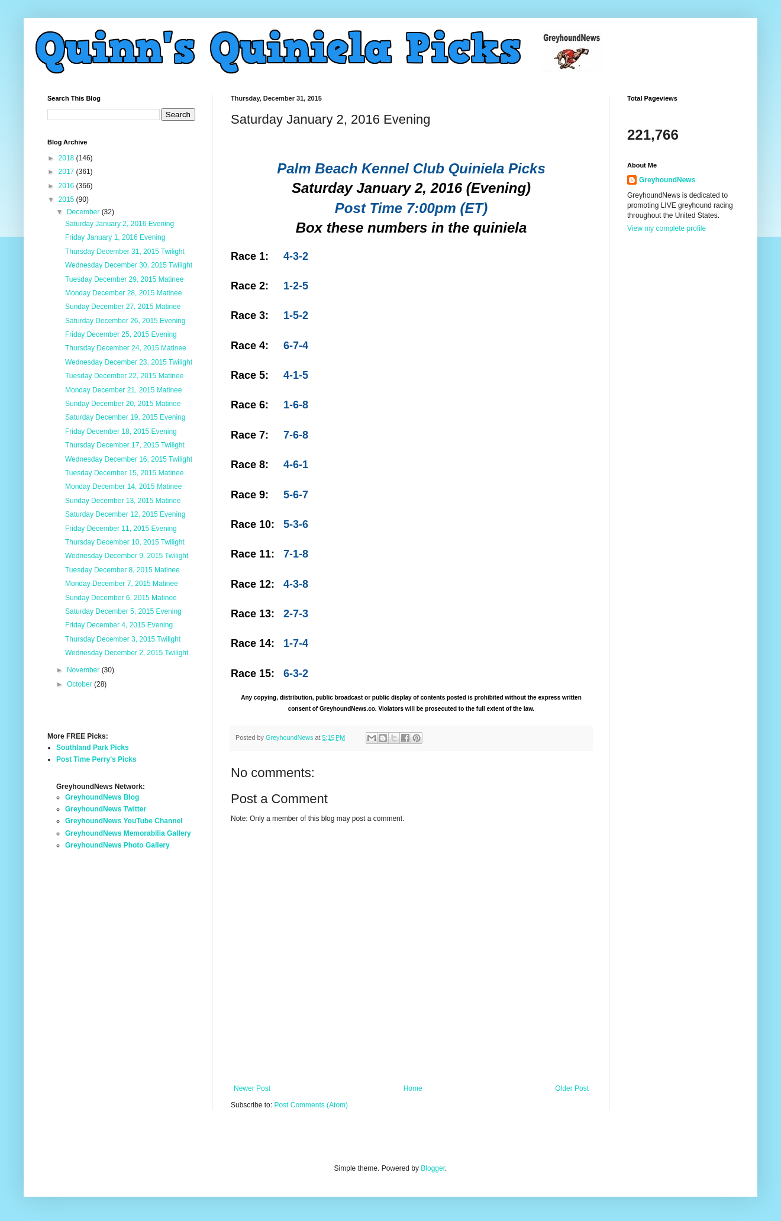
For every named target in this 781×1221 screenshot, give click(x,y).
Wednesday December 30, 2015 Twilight (128, 265)
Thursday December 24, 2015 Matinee (125, 348)
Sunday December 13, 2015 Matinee (122, 501)
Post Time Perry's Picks (96, 759)
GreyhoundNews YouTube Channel (124, 821)
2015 (67, 199)
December (84, 212)
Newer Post (252, 1088)
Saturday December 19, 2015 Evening (125, 417)
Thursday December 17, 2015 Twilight (125, 445)
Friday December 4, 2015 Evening (119, 625)
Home (413, 1088)
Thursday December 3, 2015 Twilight (122, 639)
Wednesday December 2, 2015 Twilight (126, 653)
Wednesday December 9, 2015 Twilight (126, 556)
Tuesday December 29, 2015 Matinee (124, 279)
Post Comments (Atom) (311, 1105)
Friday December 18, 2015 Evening (121, 431)
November (84, 670)
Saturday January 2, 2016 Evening (119, 224)
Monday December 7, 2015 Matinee (121, 583)
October (80, 684)
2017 (67, 171)
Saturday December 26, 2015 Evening (125, 321)
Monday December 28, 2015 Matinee (123, 293)
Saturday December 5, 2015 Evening (123, 611)
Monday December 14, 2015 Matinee (123, 486)
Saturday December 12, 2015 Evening (125, 514)
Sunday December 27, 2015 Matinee (122, 306)
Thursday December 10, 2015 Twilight (125, 542)
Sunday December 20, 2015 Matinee (122, 404)
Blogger (433, 1168)
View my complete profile (666, 228)
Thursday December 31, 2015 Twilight (125, 251)
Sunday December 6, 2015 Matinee (121, 598)
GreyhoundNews (667, 180)
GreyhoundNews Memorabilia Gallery (128, 833)
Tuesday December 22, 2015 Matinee (124, 376)
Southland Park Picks (92, 747)
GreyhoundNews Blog (102, 797)
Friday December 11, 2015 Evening (121, 528)
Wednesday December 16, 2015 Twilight (128, 459)
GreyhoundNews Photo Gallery (117, 845)
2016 (67, 186)
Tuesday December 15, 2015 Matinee (124, 473)
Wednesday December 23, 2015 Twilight (128, 362)
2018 (67, 158)
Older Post (572, 1088)
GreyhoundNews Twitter (105, 809)
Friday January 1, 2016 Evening (115, 237)
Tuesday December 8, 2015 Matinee (122, 570)
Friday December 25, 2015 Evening (121, 334)
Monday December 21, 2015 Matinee (123, 390)
